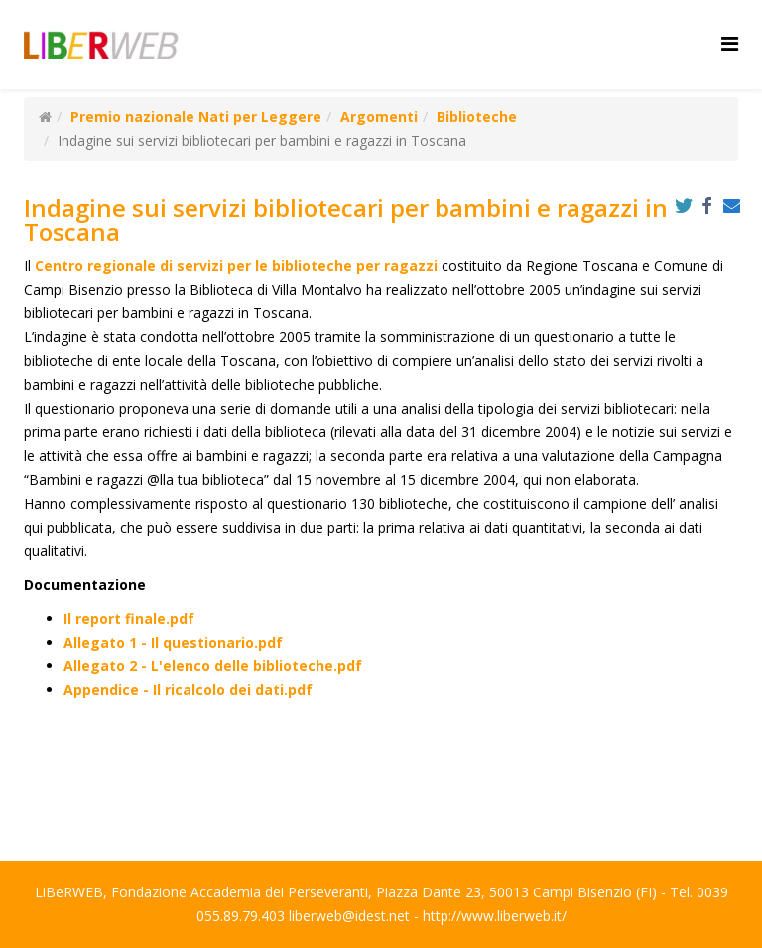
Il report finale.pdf (129, 618)
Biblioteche (477, 116)
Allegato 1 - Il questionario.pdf (173, 642)
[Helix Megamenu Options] (729, 43)
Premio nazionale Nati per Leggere (195, 116)
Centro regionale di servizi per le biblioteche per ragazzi (236, 265)
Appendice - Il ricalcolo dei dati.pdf (188, 689)
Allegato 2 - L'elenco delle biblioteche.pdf (213, 665)
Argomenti (379, 116)
